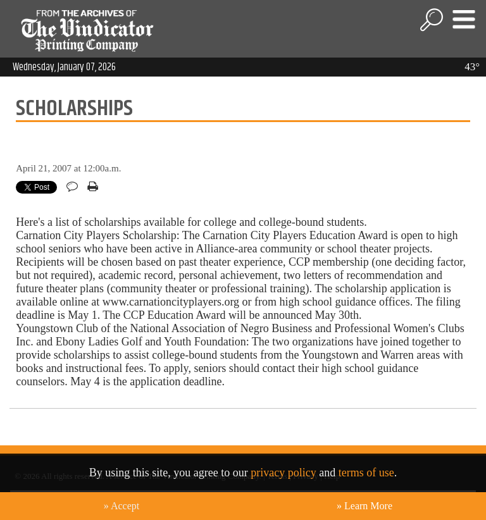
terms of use (366, 472)
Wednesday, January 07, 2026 (64, 67)
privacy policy (283, 472)
